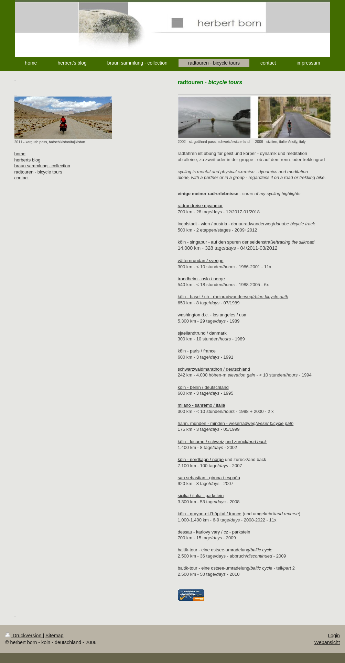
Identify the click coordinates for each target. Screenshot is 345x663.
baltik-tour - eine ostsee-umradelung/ (225, 549)
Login (334, 635)
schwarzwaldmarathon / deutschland (214, 369)
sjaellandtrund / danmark (202, 333)
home (20, 153)
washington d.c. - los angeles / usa (212, 314)
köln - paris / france (197, 350)
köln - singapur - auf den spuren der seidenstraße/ (246, 242)
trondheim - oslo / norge (201, 278)
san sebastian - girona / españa (209, 477)
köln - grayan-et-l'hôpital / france (209, 513)
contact (21, 177)
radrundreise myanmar (200, 205)
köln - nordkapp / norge (201, 459)
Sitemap (54, 635)
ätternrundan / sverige (201, 260)
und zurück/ (246, 441)
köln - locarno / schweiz (201, 441)
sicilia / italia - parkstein (201, 495)
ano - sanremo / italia (204, 405)
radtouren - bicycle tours (38, 172)
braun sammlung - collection (42, 165)
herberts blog (27, 159)
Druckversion (24, 635)
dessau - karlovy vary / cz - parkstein (214, 532)
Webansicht (327, 642)
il (182, 405)
